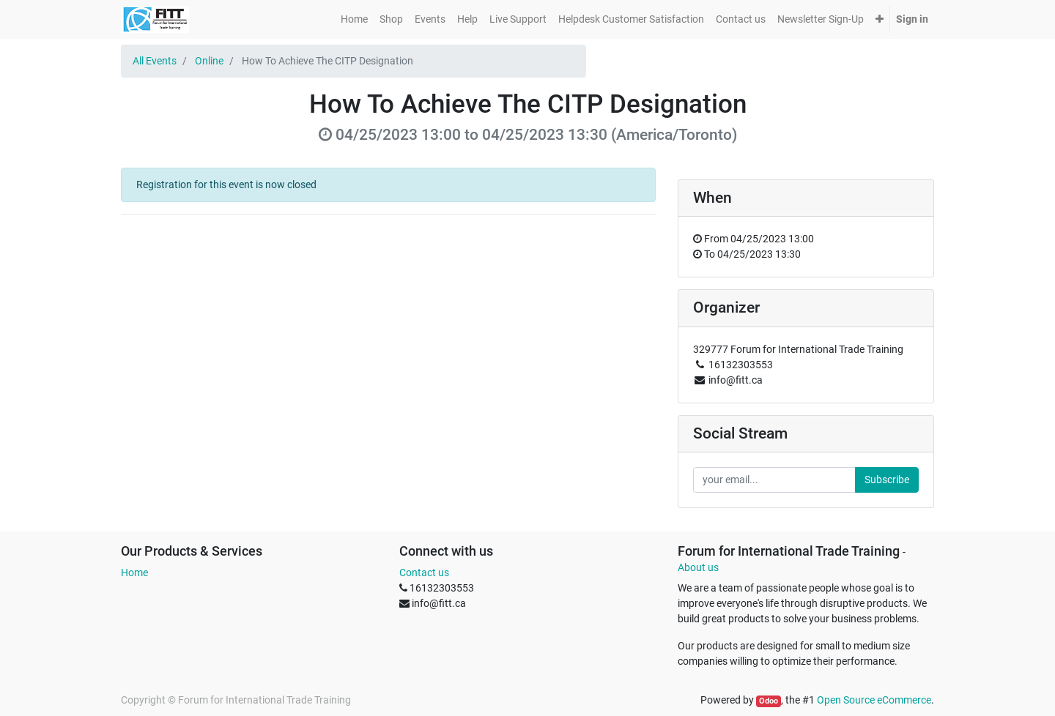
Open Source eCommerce (874, 700)
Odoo (768, 701)
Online (209, 61)
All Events (155, 61)
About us (698, 567)
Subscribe (887, 479)
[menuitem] (354, 19)
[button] (879, 19)
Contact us (424, 572)
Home (134, 572)
